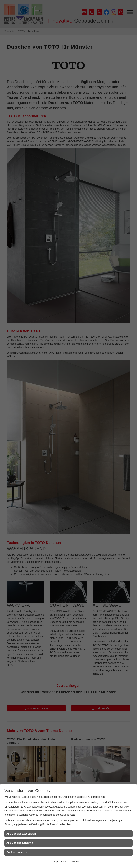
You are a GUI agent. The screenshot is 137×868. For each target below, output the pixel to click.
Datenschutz (76, 861)
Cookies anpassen (17, 852)
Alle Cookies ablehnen (19, 842)
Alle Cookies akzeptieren (21, 833)
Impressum (60, 861)
